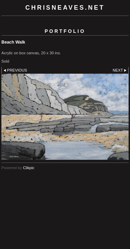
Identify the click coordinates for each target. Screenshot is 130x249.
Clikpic (28, 168)
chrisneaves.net (65, 7)
